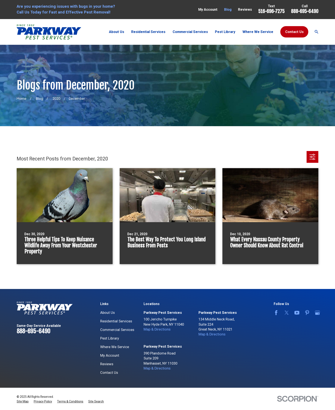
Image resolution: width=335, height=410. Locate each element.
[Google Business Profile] (316, 312)
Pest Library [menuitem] (225, 32)
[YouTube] (296, 312)
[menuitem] (23, 402)
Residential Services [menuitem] (148, 32)
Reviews (245, 9)
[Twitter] (285, 312)
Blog (228, 9)
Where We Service (114, 347)
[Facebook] (275, 312)
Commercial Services (117, 330)
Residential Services (116, 321)
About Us (107, 313)
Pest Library (109, 338)
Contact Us (294, 32)
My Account (207, 9)
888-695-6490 (304, 11)
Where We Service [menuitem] (257, 32)
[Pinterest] (306, 312)
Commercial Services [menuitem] (190, 32)
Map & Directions (157, 329)
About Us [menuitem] (116, 32)
